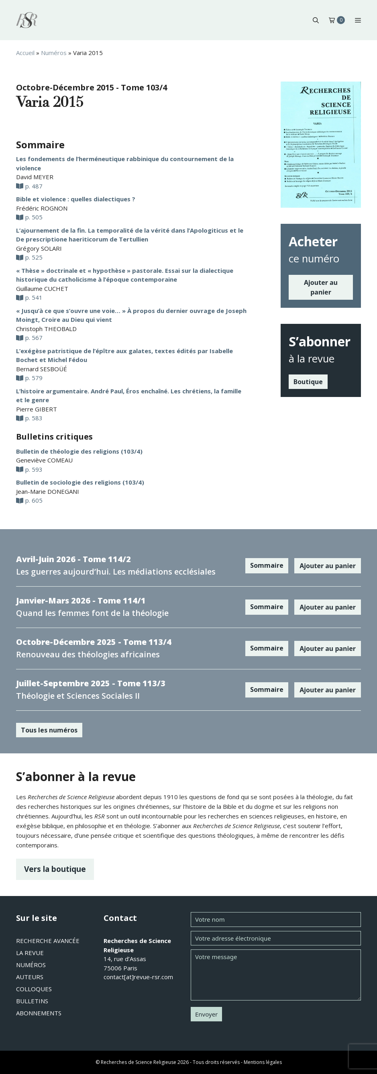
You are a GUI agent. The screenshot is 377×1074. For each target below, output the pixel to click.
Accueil (25, 53)
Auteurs (29, 977)
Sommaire (266, 565)
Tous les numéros (49, 730)
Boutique (308, 381)
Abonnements (38, 1013)
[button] (316, 20)
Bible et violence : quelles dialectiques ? (75, 199)
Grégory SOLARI (39, 248)
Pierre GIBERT (36, 409)
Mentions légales (263, 1062)
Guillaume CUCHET (42, 288)
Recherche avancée (47, 941)
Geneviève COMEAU (44, 460)
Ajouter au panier (321, 287)
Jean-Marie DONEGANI (47, 491)
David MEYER (34, 177)
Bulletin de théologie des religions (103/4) (79, 451)
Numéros (54, 53)
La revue (30, 953)
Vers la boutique (55, 868)
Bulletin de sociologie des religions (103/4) (80, 482)
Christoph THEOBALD (46, 329)
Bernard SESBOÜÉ (41, 369)
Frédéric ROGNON (41, 208)
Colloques (34, 989)
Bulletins (32, 1001)
